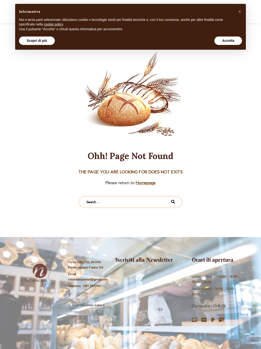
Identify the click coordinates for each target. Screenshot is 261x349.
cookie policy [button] (53, 24)
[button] (239, 11)
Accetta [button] (228, 41)
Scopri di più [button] (37, 41)
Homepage (145, 182)
